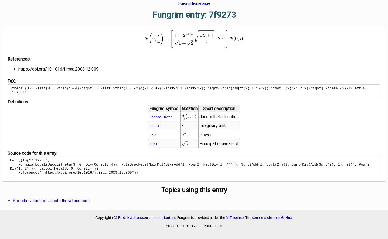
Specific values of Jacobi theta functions (51, 205)
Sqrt (153, 145)
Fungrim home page (194, 3)
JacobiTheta (160, 118)
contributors (165, 222)
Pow (152, 136)
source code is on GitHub (272, 222)
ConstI (155, 127)
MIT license (235, 222)
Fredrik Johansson (133, 222)
